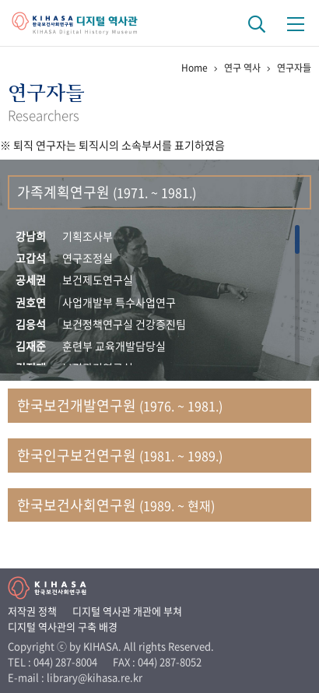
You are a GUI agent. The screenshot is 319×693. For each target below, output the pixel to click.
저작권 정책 (32, 610)
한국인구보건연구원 (120, 455)
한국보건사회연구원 (116, 504)
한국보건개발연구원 (120, 405)
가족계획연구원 (106, 191)
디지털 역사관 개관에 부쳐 (127, 610)
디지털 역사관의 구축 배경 (62, 626)
